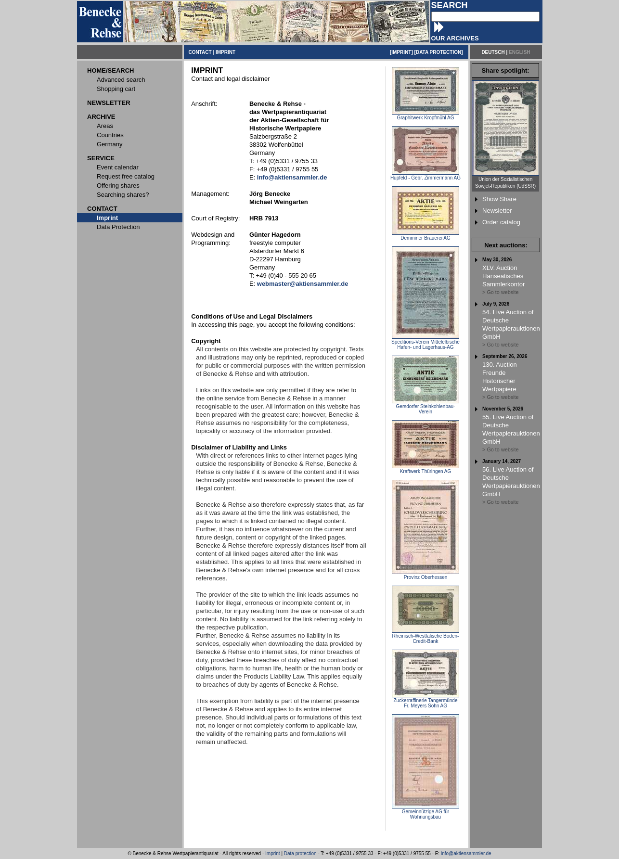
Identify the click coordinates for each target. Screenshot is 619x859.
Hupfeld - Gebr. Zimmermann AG (425, 175)
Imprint (272, 853)
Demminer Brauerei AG (425, 236)
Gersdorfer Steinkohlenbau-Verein (425, 406)
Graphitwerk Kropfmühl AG (425, 115)
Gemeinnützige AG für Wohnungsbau (425, 812)
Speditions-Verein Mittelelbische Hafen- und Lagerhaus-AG (425, 342)
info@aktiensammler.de (466, 853)
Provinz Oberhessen (425, 575)
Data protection (300, 853)
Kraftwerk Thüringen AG (425, 469)
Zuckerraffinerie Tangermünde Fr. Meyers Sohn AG (425, 700)
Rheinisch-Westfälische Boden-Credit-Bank (425, 636)
